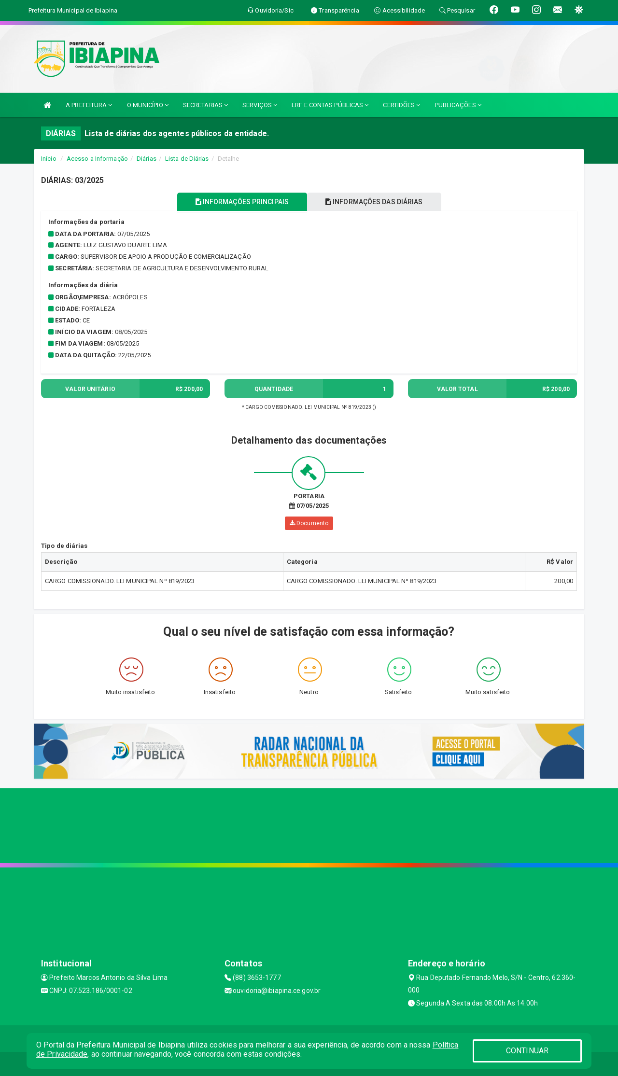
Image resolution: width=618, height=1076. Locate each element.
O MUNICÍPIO (148, 105)
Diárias (146, 158)
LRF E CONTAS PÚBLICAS (330, 105)
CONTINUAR (527, 1050)
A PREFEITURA (89, 105)
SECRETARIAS (205, 105)
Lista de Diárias (187, 158)
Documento (309, 523)
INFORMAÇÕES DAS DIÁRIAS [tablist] (376, 202)
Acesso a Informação (97, 158)
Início (48, 158)
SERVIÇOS (259, 105)
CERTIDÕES (401, 105)
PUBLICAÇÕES (458, 105)
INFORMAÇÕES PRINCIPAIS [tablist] (240, 202)
